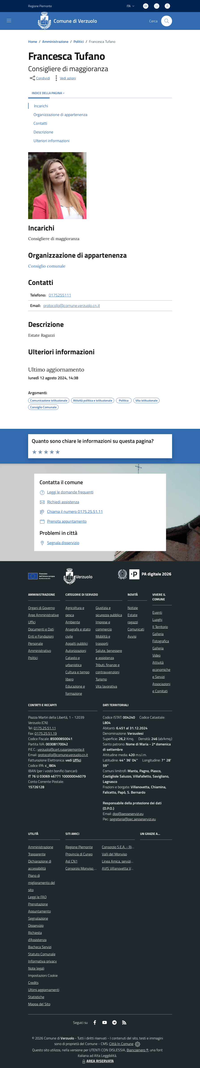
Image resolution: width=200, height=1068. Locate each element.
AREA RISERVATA (97, 1061)
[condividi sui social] (39, 78)
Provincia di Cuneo (79, 854)
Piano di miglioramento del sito (41, 882)
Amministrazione (55, 41)
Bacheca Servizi (39, 947)
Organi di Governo (41, 607)
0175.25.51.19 (46, 733)
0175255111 (60, 295)
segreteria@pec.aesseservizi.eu (133, 819)
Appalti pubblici (76, 643)
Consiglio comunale (46, 266)
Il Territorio (160, 626)
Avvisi (132, 636)
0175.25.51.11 (45, 728)
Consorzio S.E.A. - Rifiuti (119, 847)
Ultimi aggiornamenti (43, 989)
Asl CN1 (71, 861)
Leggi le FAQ (37, 897)
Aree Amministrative (43, 615)
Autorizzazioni (75, 650)
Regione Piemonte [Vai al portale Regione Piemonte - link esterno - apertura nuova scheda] (40, 6)
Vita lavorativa (106, 686)
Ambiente (72, 622)
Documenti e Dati (41, 629)
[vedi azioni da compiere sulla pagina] (64, 78)
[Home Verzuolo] (68, 21)
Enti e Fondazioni (41, 636)
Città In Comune (121, 1043)
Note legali (36, 968)
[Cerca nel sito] (166, 21)
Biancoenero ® (137, 1050)
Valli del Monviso (114, 854)
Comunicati (136, 629)
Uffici (32, 622)
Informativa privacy (42, 961)
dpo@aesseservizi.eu (128, 813)
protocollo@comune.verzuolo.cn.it (71, 306)
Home (32, 41)
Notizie (133, 607)
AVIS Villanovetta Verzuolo (121, 868)
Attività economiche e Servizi (161, 669)
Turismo (101, 679)
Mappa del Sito (39, 1004)
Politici (79, 41)
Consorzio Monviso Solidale (85, 868)
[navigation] (9, 20)
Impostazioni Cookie (43, 975)
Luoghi (157, 619)
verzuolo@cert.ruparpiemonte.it (61, 749)
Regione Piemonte (79, 847)
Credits (33, 982)
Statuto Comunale (41, 954)
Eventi (157, 612)
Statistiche (36, 997)
